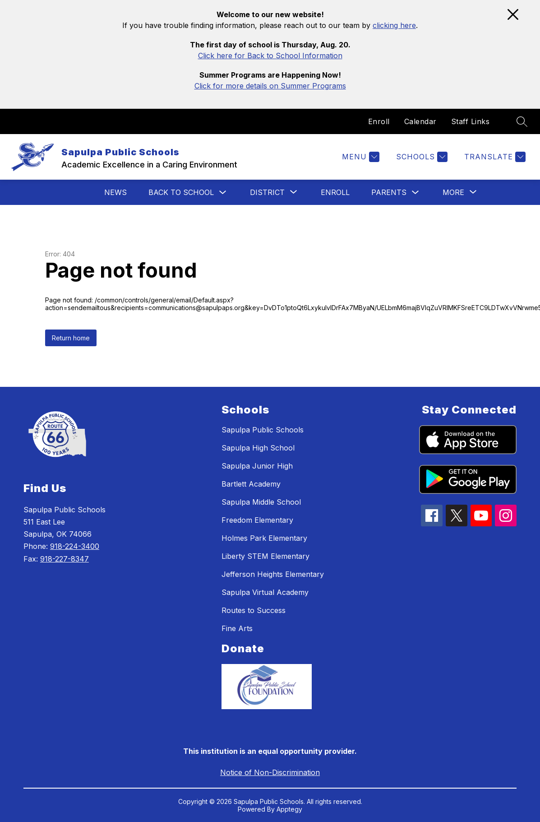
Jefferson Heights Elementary (273, 574)
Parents (388, 192)
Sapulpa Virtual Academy (265, 592)
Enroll (379, 121)
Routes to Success (254, 610)
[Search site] (522, 121)
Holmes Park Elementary (264, 538)
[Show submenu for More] (453, 192)
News (115, 192)
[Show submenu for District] (267, 192)
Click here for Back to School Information (270, 55)
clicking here (394, 25)
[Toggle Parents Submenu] (415, 192)
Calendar (420, 121)
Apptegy (289, 809)
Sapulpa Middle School (261, 501)
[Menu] (359, 157)
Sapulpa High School (258, 447)
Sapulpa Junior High (257, 465)
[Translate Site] (494, 157)
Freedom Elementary (257, 520)
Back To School (181, 192)
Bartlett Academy (251, 483)
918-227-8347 (64, 558)
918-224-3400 (74, 546)
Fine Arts (237, 628)
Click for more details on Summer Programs (270, 85)
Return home (71, 338)
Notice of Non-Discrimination (270, 772)
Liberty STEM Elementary (265, 556)
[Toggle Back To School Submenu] (222, 192)
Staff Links (470, 121)
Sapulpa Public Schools (263, 429)
